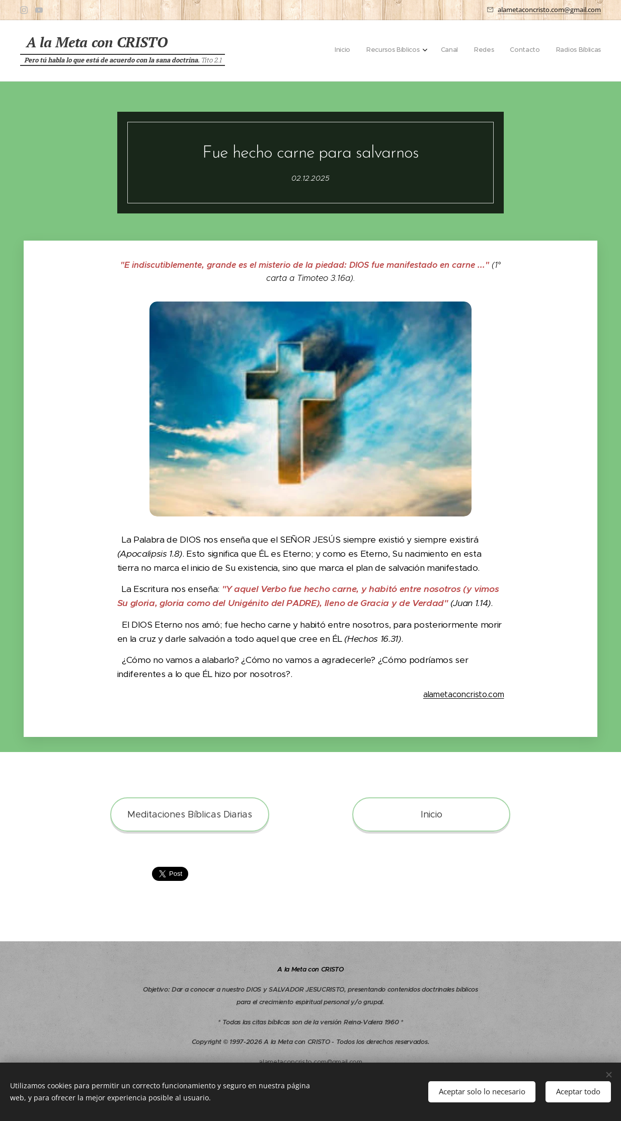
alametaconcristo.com (463, 694)
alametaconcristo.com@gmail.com (549, 9)
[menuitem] (518, 50)
